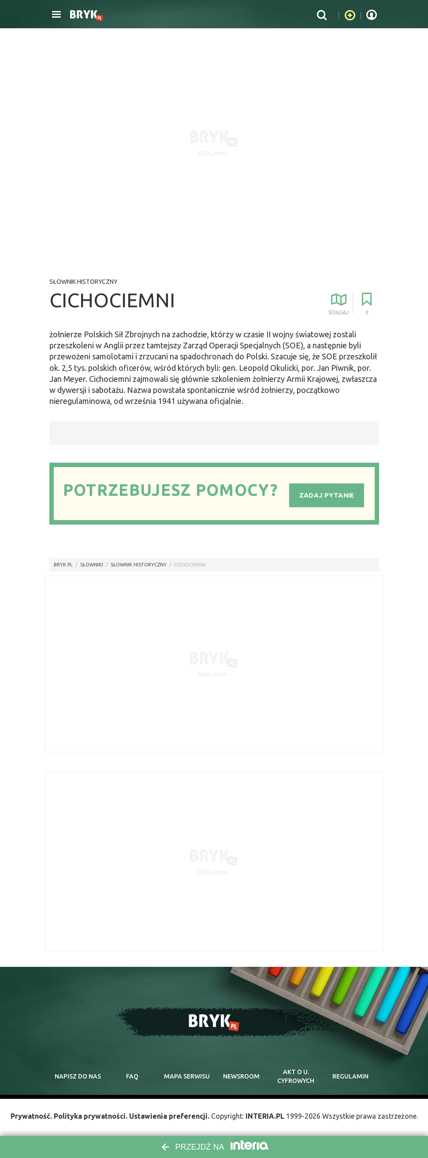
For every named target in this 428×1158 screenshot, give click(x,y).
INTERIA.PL (265, 1116)
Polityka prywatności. (90, 1116)
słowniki (91, 564)
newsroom (241, 1076)
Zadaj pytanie (326, 495)
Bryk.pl (63, 564)
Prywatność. (31, 1116)
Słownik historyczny (83, 281)
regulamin (350, 1076)
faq (132, 1076)
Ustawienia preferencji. (169, 1116)
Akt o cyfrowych (295, 1076)
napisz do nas (78, 1076)
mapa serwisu (187, 1076)
